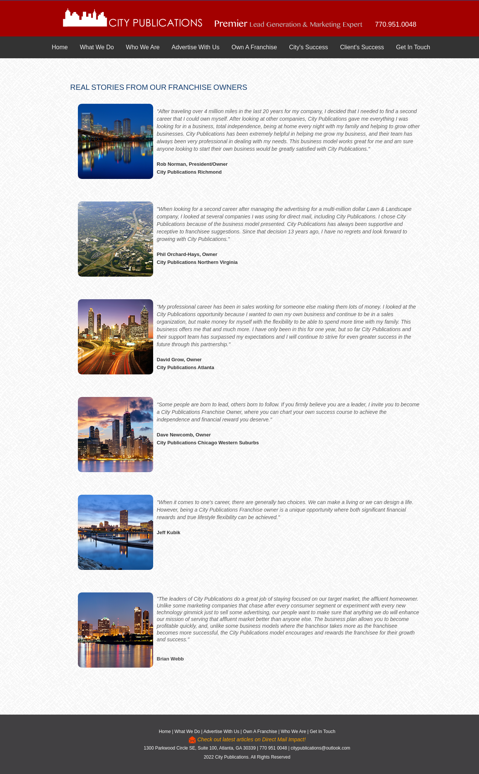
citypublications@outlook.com (320, 748)
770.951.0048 (395, 24)
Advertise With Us (195, 47)
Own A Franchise (254, 47)
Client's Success (362, 47)
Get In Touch (413, 47)
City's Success (308, 47)
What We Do (97, 47)
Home (60, 47)
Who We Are (143, 47)
